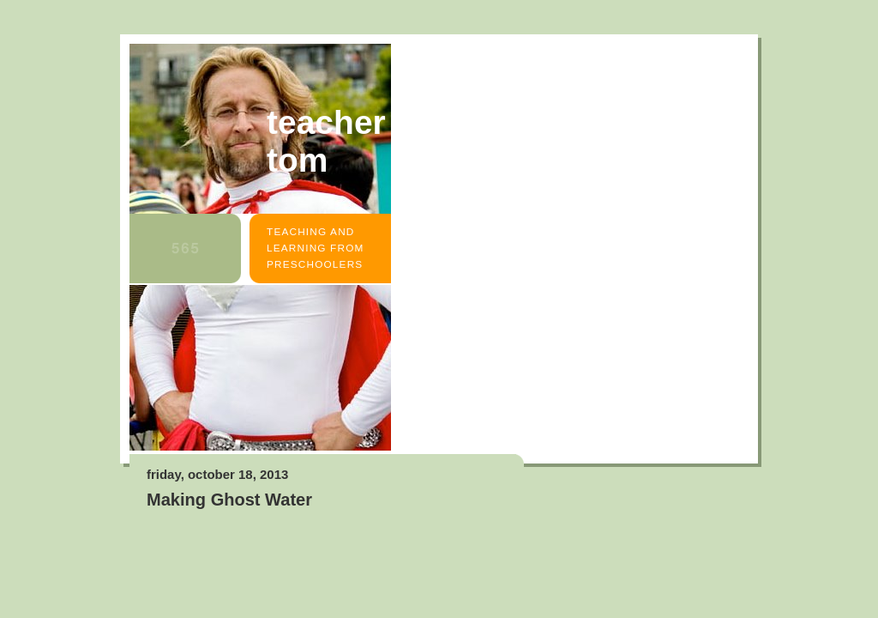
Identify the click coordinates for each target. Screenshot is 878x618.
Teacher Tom (326, 141)
